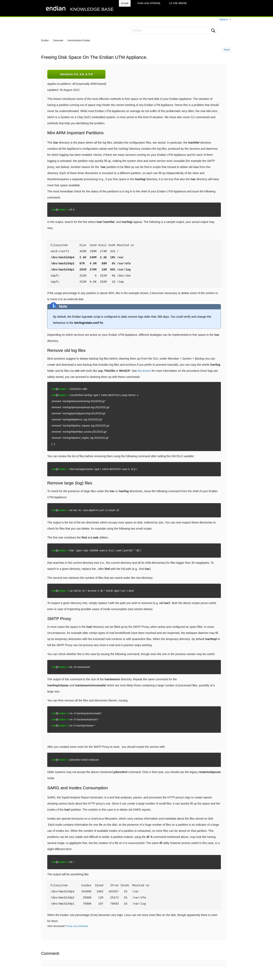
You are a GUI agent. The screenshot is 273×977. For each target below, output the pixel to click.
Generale (58, 40)
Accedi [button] (124, 3)
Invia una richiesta (148, 3)
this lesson (144, 370)
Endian (45, 40)
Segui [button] (227, 49)
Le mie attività (178, 3)
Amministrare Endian (79, 40)
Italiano (224, 19)
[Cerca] (173, 30)
